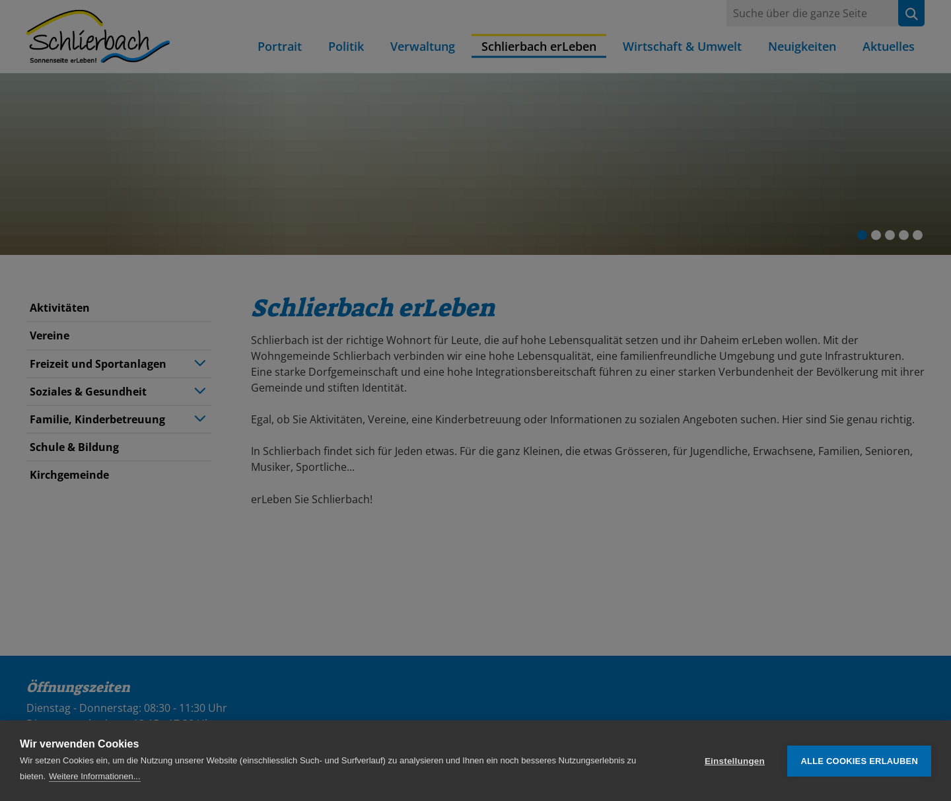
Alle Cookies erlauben (859, 761)
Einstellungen (735, 761)
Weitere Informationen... (95, 776)
